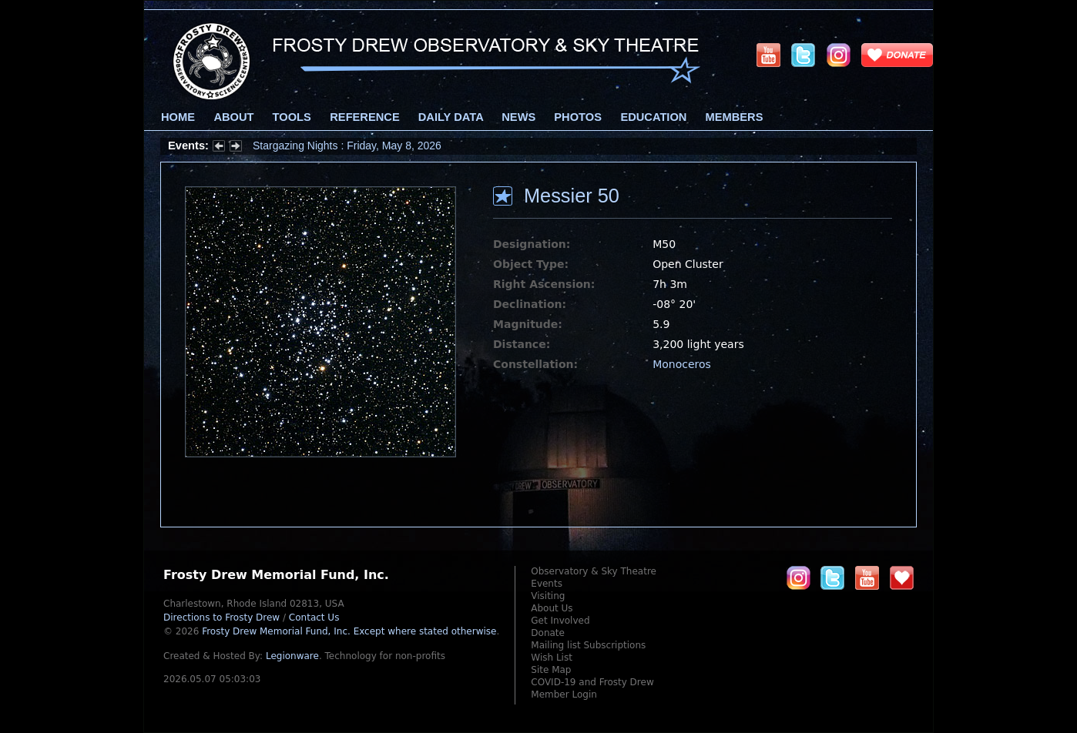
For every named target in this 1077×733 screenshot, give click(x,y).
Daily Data (450, 117)
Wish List (551, 657)
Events (546, 583)
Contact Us (314, 617)
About (233, 117)
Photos (578, 117)
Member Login (564, 694)
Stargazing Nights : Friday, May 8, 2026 (347, 145)
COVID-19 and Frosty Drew (592, 682)
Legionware (292, 656)
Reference (364, 117)
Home (178, 117)
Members (734, 117)
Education (653, 117)
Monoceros (682, 364)
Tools (292, 117)
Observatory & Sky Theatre (593, 571)
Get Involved (560, 620)
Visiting (548, 596)
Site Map (551, 669)
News (518, 117)
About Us (551, 608)
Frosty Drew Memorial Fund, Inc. (349, 631)
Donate (548, 633)
